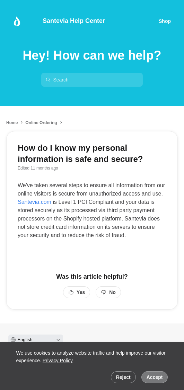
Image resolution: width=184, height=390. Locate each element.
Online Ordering (41, 122)
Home (12, 122)
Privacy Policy (58, 360)
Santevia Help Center (74, 20)
